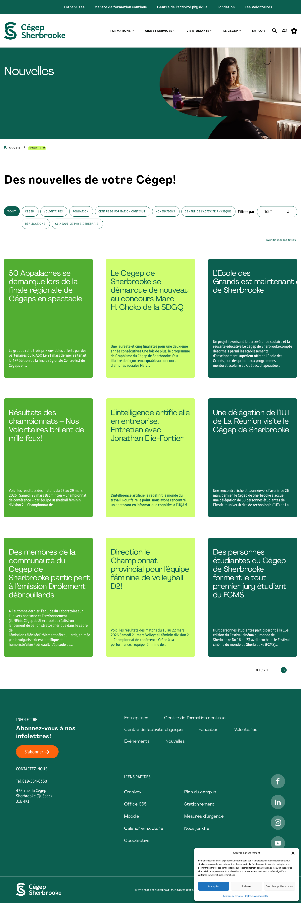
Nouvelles (175, 741)
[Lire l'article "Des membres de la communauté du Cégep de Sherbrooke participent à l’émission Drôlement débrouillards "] (48, 597)
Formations (120, 31)
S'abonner (39, 752)
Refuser (246, 886)
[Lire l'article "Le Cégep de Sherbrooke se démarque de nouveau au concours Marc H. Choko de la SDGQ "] (150, 318)
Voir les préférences (279, 886)
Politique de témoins (233, 896)
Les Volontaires (258, 7)
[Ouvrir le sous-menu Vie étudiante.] (211, 31)
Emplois (259, 31)
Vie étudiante (197, 31)
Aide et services (158, 31)
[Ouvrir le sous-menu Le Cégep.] (240, 31)
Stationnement (199, 804)
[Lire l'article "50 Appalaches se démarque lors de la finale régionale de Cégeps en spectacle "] (48, 318)
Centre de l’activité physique (182, 7)
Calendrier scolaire (143, 828)
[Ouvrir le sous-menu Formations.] (133, 31)
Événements (137, 741)
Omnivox (132, 792)
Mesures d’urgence (204, 816)
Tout (11, 211)
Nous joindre (196, 828)
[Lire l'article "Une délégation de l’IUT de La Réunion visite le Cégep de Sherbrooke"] (252, 457)
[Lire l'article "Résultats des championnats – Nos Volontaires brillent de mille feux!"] (48, 457)
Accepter (214, 886)
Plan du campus (200, 792)
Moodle (131, 816)
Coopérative (137, 840)
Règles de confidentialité (256, 896)
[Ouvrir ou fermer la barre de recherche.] (274, 30)
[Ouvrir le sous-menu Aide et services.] (174, 31)
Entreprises (74, 7)
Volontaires (245, 729)
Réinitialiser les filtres (281, 240)
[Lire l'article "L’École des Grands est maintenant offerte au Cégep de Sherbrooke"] (252, 318)
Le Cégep (230, 31)
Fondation (226, 7)
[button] (293, 853)
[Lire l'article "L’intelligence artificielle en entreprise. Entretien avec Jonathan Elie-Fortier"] (150, 457)
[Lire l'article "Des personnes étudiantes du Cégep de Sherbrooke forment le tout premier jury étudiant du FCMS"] (252, 597)
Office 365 (135, 804)
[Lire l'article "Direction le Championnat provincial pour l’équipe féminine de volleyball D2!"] (150, 597)
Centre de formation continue (121, 7)
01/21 (262, 670)
